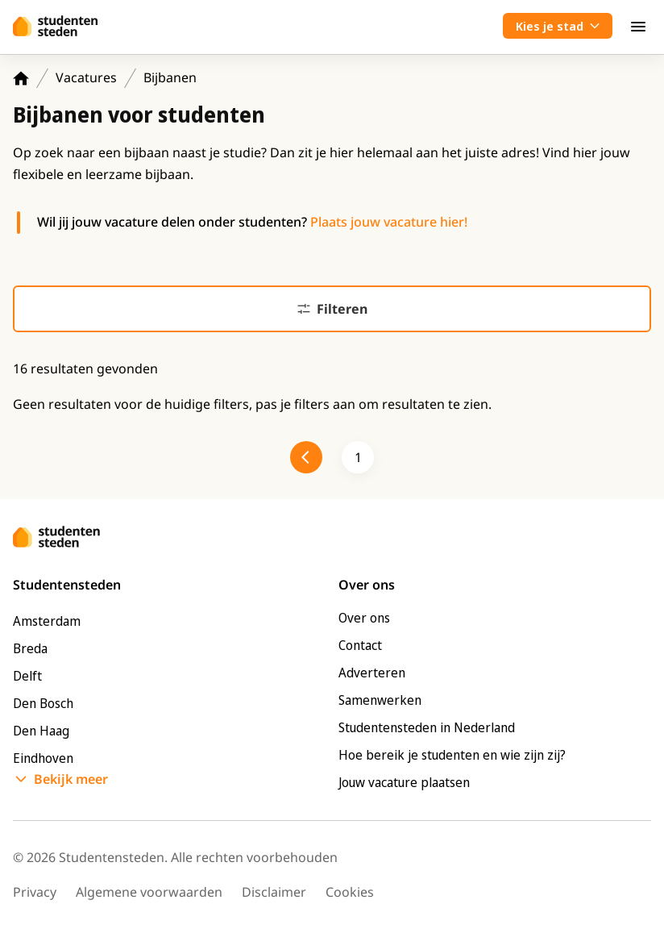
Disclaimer (274, 892)
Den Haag (41, 730)
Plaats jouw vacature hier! (388, 222)
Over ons (364, 618)
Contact (360, 645)
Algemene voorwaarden (149, 892)
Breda (30, 648)
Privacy (34, 892)
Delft (27, 676)
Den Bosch (43, 703)
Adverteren (371, 672)
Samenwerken (379, 700)
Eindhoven (43, 758)
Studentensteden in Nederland (426, 727)
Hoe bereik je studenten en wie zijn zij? (452, 755)
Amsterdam (47, 621)
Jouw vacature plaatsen (404, 782)
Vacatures (86, 77)
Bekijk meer (71, 779)
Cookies (350, 892)
